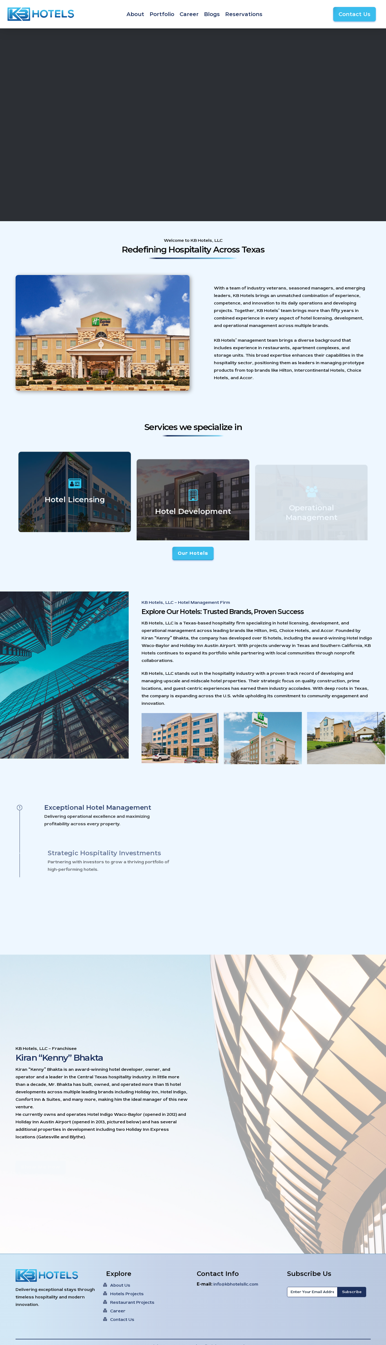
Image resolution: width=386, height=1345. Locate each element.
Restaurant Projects (132, 1302)
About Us (120, 1285)
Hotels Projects (127, 1294)
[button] (193, 553)
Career (117, 1311)
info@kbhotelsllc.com (235, 1284)
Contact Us (122, 1319)
